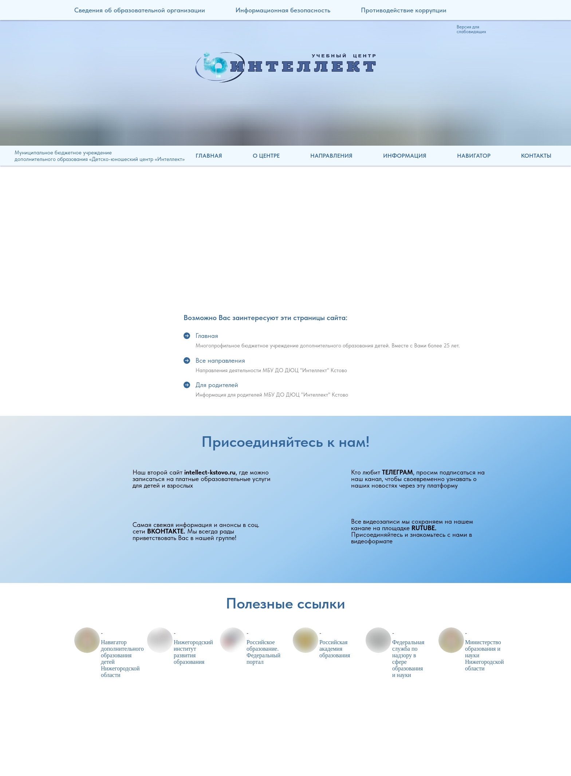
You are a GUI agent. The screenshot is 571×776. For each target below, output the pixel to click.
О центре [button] (266, 155)
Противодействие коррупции (403, 10)
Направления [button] (331, 155)
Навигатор (474, 155)
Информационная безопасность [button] (283, 10)
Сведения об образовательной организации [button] (139, 10)
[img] (285, 67)
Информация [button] (404, 155)
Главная (209, 155)
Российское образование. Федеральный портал (263, 652)
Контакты (536, 155)
